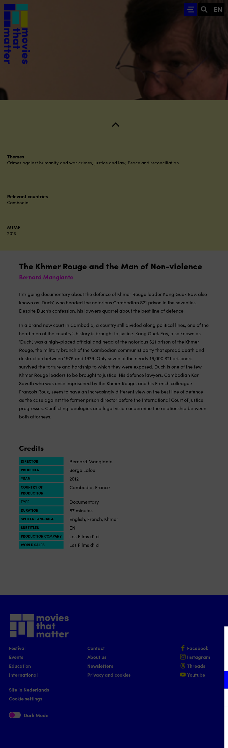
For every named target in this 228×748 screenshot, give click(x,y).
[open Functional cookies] (218, 680)
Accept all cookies (177, 720)
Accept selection (178, 737)
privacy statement (154, 660)
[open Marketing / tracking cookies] (218, 698)
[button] (171, 679)
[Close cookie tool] (219, 637)
